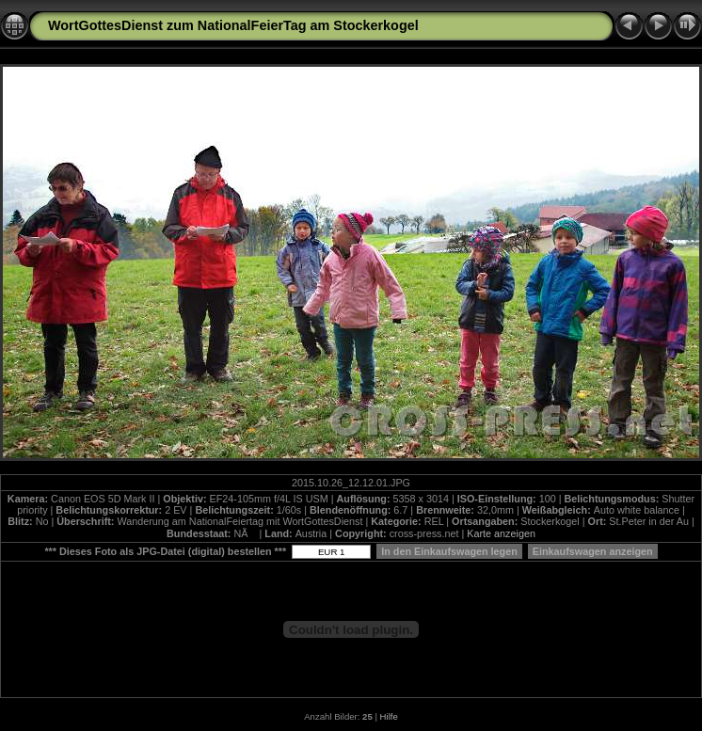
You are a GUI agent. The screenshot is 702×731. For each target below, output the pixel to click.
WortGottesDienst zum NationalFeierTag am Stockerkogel (233, 25)
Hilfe (389, 716)
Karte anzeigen (501, 533)
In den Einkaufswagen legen (449, 551)
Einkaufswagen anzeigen (593, 551)
